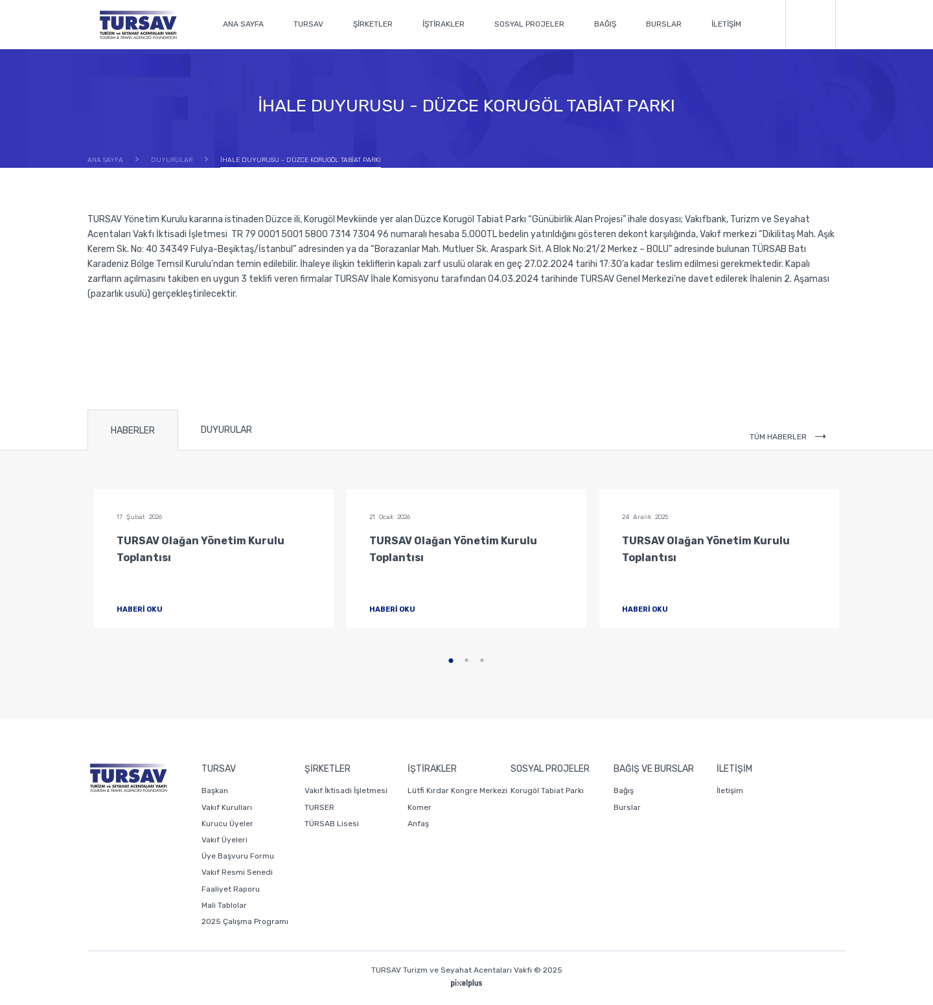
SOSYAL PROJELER (529, 24)
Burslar (627, 807)
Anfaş (418, 823)
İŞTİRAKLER (443, 24)
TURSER (319, 807)
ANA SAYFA (243, 24)
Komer (420, 807)
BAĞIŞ (605, 24)
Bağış (624, 790)
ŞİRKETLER (373, 24)
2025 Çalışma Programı (245, 921)
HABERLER (133, 430)
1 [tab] (450, 660)
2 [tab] (466, 660)
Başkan (215, 790)
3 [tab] (482, 660)
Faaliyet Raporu (231, 889)
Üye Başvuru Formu (238, 856)
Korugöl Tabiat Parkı (547, 790)
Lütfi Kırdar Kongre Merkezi (457, 790)
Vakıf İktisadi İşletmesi (346, 790)
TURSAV (308, 24)
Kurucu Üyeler (227, 823)
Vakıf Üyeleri (225, 839)
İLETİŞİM (726, 24)
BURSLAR (664, 24)
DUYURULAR (226, 429)
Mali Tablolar (224, 905)
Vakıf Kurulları (227, 807)
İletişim (730, 790)
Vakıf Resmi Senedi (237, 872)
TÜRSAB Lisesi (332, 823)
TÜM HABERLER (788, 436)
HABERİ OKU (151, 609)
